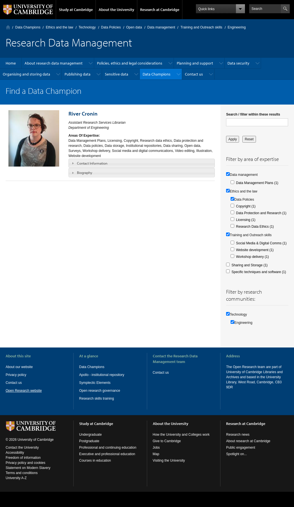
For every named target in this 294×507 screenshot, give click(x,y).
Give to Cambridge (167, 441)
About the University (116, 9)
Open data (134, 27)
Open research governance (99, 391)
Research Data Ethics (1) (255, 227)
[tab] (141, 163)
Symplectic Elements (94, 383)
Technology (87, 27)
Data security (238, 63)
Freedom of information (23, 458)
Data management (161, 27)
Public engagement (240, 448)
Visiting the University (169, 460)
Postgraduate (89, 441)
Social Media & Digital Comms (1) (261, 243)
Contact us (194, 74)
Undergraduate (90, 435)
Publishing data (77, 74)
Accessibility (15, 453)
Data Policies (111, 27)
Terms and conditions (21, 473)
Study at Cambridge (76, 9)
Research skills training (96, 398)
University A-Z (16, 478)
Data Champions (27, 27)
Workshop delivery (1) (252, 257)
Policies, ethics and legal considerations (129, 63)
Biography (84, 172)
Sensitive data (116, 74)
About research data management (54, 63)
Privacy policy (16, 375)
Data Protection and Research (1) (261, 213)
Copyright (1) (245, 206)
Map (156, 454)
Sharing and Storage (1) (249, 265)
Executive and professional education (107, 454)
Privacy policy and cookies (25, 463)
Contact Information (92, 163)
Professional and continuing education (107, 448)
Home (8, 27)
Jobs (156, 448)
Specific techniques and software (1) (258, 272)
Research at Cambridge (159, 9)
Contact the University (22, 448)
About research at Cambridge (248, 441)
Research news (237, 435)
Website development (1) (254, 250)
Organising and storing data (26, 74)
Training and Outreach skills (201, 27)
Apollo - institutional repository (101, 375)
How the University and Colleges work (181, 435)
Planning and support (195, 63)
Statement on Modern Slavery (28, 468)
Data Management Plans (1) (257, 183)
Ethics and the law (59, 27)
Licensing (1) (245, 220)
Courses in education (95, 460)
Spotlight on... (236, 454)
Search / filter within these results (253, 114)
